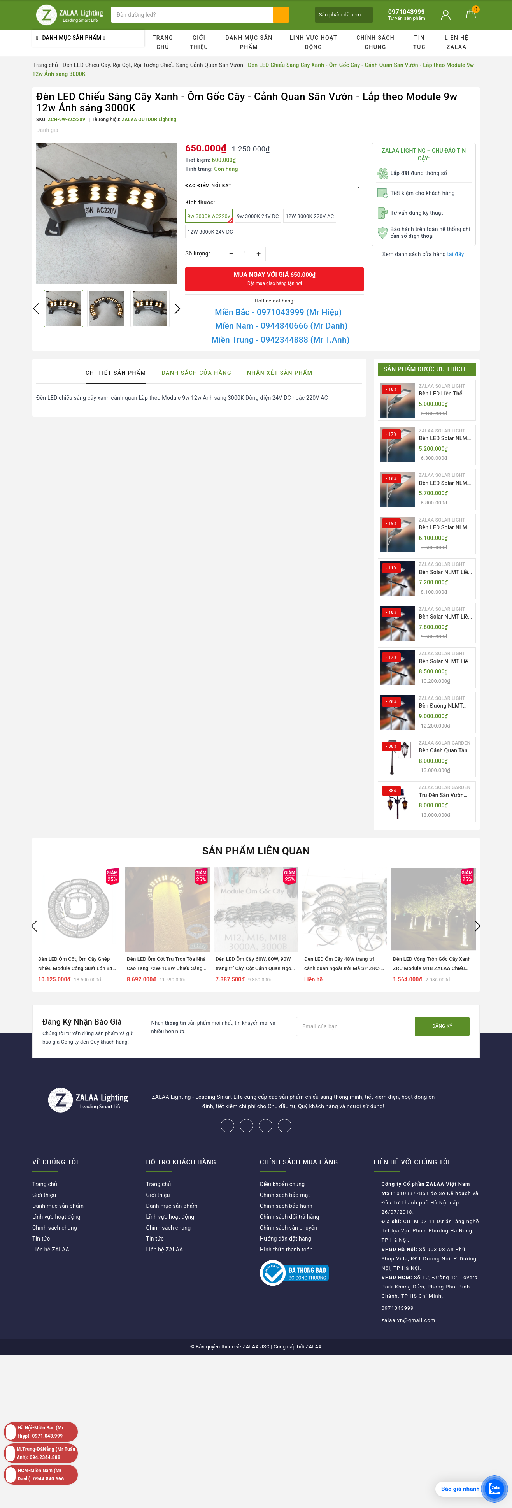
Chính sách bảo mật (285, 1195)
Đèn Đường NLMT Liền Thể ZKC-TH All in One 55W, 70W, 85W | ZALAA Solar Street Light (444, 706)
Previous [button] (36, 309)
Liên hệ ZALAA (456, 42)
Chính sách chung (375, 42)
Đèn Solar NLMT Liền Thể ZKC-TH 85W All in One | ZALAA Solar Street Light (445, 662)
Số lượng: (197, 253)
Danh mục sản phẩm (248, 42)
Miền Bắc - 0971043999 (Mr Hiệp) (278, 312)
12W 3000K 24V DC (210, 232)
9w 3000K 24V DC (258, 216)
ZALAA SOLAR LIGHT (442, 386)
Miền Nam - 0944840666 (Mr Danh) (281, 325)
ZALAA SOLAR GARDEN (445, 743)
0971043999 (398, 1308)
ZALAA (313, 1347)
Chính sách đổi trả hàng (289, 1217)
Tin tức (419, 42)
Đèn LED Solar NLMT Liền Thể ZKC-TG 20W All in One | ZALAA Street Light (446, 439)
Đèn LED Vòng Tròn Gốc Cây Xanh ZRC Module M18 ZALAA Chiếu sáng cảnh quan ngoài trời (432, 968)
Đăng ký (442, 1026)
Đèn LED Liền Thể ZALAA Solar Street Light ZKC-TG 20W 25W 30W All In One (443, 394)
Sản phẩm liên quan (256, 851)
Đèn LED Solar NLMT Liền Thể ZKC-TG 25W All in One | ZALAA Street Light (446, 483)
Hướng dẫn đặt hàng (285, 1239)
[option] (106, 213)
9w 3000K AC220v (210, 218)
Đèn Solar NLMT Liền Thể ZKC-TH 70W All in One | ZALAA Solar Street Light (445, 617)
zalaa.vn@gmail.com (409, 1320)
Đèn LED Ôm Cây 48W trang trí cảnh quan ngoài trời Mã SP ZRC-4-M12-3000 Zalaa (344, 968)
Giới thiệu (199, 42)
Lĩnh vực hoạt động (313, 42)
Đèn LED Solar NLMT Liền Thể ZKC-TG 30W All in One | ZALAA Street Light (446, 528)
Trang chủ (163, 42)
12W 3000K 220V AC (310, 216)
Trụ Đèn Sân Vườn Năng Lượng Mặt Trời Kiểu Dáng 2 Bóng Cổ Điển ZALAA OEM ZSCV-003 (445, 796)
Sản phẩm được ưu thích (424, 369)
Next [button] (177, 309)
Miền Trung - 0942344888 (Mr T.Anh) (280, 339)
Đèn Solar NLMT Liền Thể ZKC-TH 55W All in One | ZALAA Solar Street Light (445, 572)
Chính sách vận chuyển (288, 1228)
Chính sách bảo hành (286, 1206)
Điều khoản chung (282, 1184)
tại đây (455, 254)
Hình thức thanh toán (286, 1249)
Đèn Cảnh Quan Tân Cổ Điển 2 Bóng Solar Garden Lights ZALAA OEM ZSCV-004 (446, 751)
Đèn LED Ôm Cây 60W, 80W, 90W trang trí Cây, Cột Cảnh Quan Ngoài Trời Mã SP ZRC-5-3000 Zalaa (255, 968)
